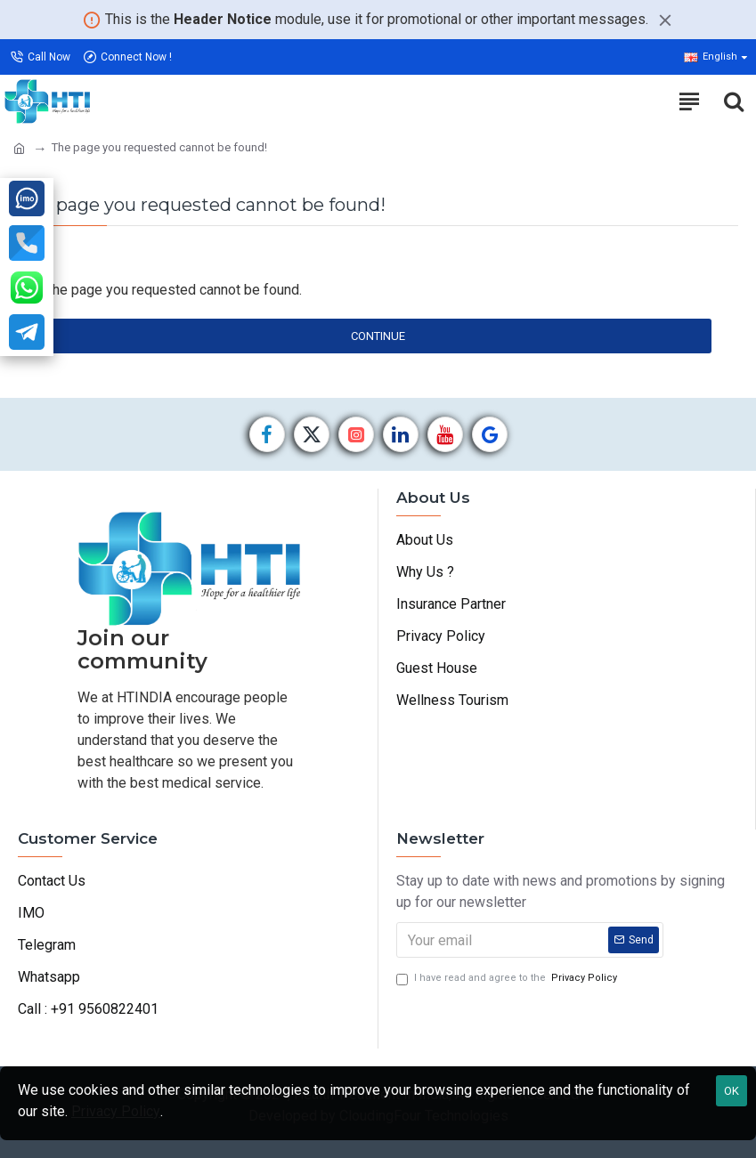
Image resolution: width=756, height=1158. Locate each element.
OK (731, 1090)
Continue (378, 336)
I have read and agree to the (508, 978)
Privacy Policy (115, 1111)
